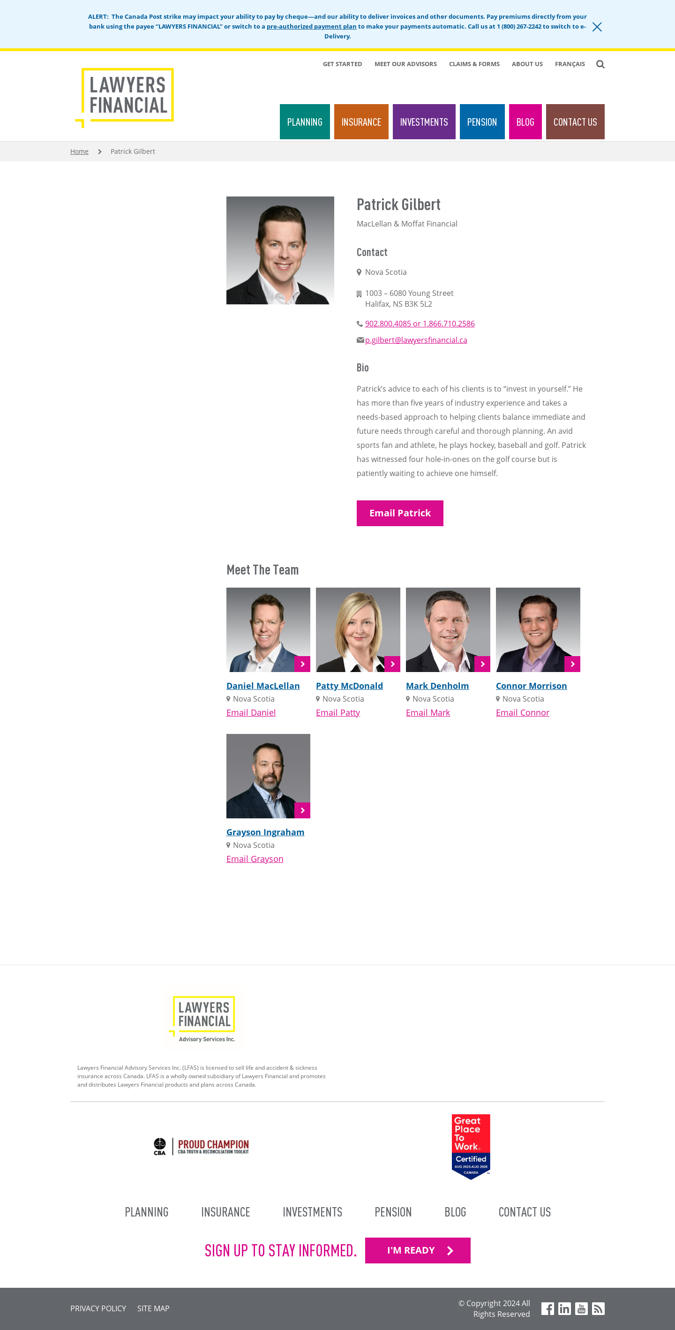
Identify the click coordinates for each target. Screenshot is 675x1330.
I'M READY (411, 1250)
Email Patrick (400, 512)
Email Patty (338, 712)
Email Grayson (255, 858)
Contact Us (575, 121)
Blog (525, 121)
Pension (482, 121)
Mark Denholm (437, 685)
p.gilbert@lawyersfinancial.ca (416, 340)
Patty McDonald (349, 685)
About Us (527, 64)
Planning (304, 121)
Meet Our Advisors (406, 64)
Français (570, 64)
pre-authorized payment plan (312, 26)
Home (79, 151)
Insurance (361, 121)
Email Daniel (251, 712)
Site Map (153, 1308)
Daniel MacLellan (263, 685)
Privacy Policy (98, 1308)
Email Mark (428, 712)
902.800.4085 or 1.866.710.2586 (420, 323)
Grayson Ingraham (265, 832)
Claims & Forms (474, 64)
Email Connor (522, 712)
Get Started (342, 64)
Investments (424, 121)
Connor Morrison (531, 685)
